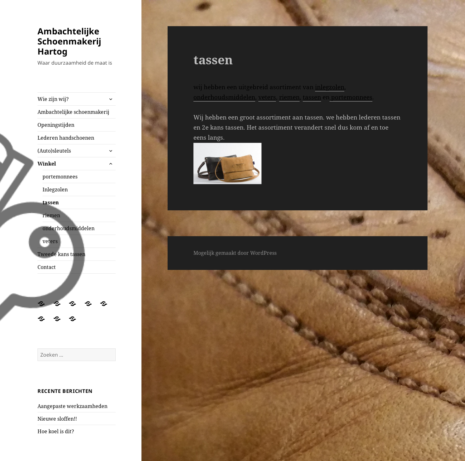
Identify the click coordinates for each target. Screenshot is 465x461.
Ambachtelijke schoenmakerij (73, 111)
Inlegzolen (55, 189)
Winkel (46, 163)
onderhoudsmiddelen (69, 228)
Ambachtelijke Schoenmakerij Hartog (69, 41)
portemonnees (60, 176)
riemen (51, 215)
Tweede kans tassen (61, 254)
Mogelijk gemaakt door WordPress (235, 252)
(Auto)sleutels (54, 150)
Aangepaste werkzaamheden (72, 406)
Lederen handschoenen (65, 137)
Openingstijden (55, 124)
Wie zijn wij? (53, 99)
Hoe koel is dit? (55, 431)
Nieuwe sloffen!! (57, 418)
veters (50, 241)
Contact (46, 267)
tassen (51, 202)
